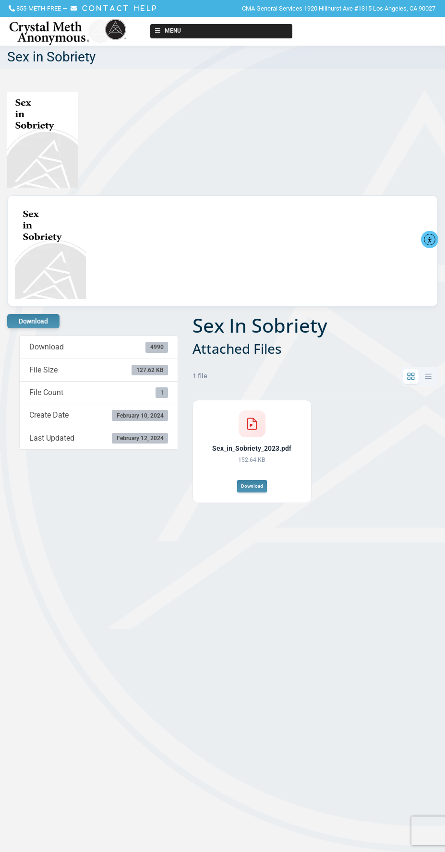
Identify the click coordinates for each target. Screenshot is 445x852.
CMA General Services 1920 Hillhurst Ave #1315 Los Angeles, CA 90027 (338, 8)
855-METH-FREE (38, 8)
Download (33, 321)
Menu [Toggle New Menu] (167, 30)
